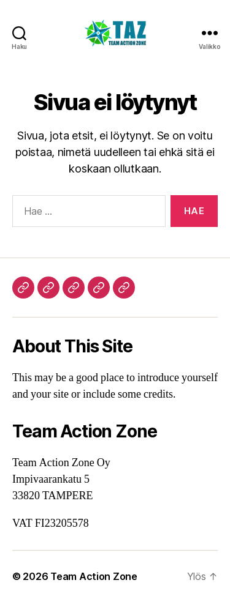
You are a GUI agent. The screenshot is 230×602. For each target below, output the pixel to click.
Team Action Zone (93, 576)
